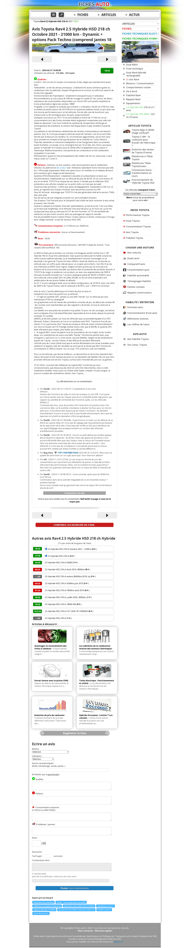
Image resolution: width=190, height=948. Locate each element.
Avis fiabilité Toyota (138, 339)
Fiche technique (134, 68)
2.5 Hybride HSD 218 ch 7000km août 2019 (64, 590)
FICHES (82, 14)
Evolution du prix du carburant (49, 715)
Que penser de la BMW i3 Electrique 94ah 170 (76, 910)
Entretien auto (135, 307)
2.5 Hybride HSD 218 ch (58, 556)
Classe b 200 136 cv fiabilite (44, 910)
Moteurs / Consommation (140, 83)
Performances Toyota (137, 215)
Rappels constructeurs (139, 292)
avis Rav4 (132, 79)
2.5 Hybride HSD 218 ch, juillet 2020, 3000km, (65, 597)
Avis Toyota (132, 232)
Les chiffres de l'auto (138, 324)
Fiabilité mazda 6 (104, 910)
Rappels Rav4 (133, 99)
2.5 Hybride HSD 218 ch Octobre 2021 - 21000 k (69, 549)
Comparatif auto (136, 263)
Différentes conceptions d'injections (47, 906)
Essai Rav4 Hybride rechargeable (136, 74)
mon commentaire (75, 888)
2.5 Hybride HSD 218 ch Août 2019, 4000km (65, 569)
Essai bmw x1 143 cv (105, 906)
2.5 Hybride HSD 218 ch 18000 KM (60, 604)
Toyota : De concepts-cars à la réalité (71, 902)
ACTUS (134, 14)
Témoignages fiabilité (139, 281)
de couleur (61, 167)
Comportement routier (138, 87)
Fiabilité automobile (138, 275)
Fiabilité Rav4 (133, 95)
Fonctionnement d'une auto (142, 312)
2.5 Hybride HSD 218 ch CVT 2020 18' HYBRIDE (66, 611)
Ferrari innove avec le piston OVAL (51, 680)
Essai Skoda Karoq (41, 913)
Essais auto (133, 258)
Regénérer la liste (74, 733)
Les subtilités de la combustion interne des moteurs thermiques (95, 647)
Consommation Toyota (138, 226)
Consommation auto (138, 269)
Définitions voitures (137, 318)
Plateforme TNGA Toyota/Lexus (141, 165)
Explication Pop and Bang (43, 902)
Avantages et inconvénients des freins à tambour (50, 647)
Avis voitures (134, 252)
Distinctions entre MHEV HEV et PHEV (79, 906)
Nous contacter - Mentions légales (95, 930)
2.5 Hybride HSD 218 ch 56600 (58, 562)
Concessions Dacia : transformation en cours (142, 172)
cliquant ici (118, 941)
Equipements (133, 103)
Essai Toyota (133, 220)
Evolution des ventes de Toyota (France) (143, 151)
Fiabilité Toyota (134, 237)
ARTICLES (108, 14)
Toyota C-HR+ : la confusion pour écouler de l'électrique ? (143, 141)
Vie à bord (131, 91)
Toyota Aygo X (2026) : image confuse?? (143, 131)
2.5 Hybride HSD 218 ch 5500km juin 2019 (64, 583)
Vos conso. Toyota (137, 344)
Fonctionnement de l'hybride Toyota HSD (143, 181)
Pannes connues (136, 286)
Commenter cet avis (74, 493)
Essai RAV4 (131, 64)
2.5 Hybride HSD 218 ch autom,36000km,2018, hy (67, 576)
